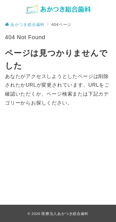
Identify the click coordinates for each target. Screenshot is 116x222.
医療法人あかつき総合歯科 (64, 214)
